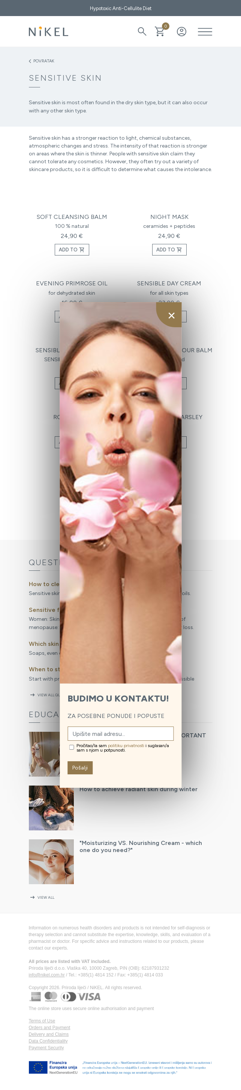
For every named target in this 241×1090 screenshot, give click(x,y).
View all (41, 897)
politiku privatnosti (126, 745)
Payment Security (46, 1047)
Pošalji (80, 768)
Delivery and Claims (49, 1034)
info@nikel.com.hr (47, 975)
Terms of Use (42, 1021)
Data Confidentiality (48, 1041)
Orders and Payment (49, 1027)
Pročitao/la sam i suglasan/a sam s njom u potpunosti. (122, 747)
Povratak (41, 61)
